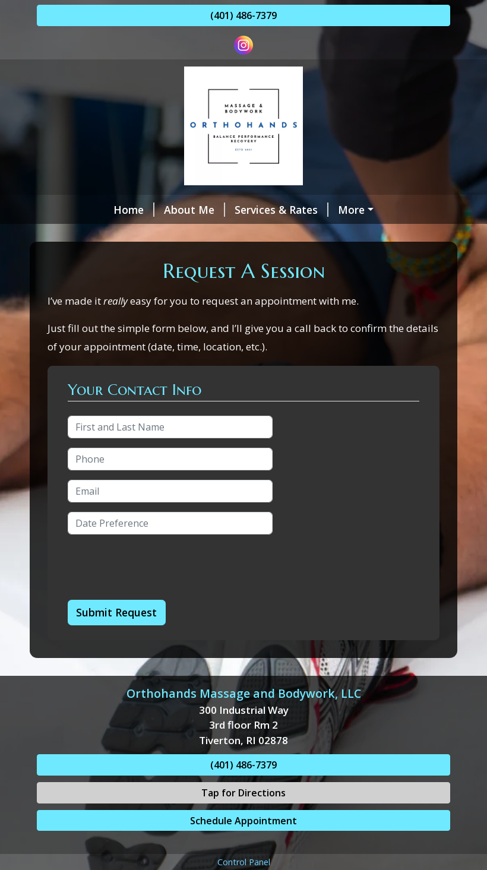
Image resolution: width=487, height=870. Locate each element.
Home (66, 210)
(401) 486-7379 (243, 15)
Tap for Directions (243, 817)
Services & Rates (214, 210)
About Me (127, 210)
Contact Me (201, 234)
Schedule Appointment (243, 845)
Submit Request (116, 638)
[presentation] (158, 593)
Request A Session (363, 234)
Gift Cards (277, 234)
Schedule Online (316, 210)
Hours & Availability (101, 234)
